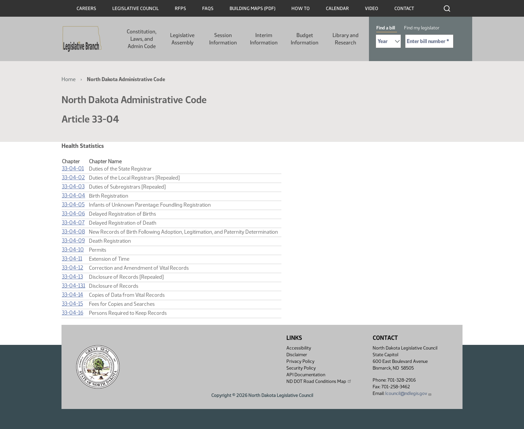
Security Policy (301, 368)
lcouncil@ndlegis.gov (408, 393)
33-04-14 (72, 294)
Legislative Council (135, 8)
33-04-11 (72, 258)
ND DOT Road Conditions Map (319, 381)
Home (68, 79)
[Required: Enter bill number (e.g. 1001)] (429, 41)
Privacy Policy (300, 361)
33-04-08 (73, 231)
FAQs (208, 8)
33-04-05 (73, 204)
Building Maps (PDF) (252, 8)
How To (300, 8)
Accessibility (298, 348)
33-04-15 (72, 303)
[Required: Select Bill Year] (388, 41)
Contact (404, 8)
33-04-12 (72, 267)
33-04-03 (73, 186)
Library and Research (346, 39)
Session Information (223, 39)
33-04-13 (72, 276)
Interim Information (264, 39)
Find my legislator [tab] (421, 28)
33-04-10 (73, 249)
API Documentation (305, 375)
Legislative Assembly (182, 39)
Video (371, 8)
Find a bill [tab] (385, 28)
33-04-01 (73, 168)
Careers (86, 8)
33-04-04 (73, 195)
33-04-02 (73, 177)
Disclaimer (296, 355)
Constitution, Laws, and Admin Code (141, 38)
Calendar (337, 8)
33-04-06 (73, 213)
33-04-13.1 (73, 285)
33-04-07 (73, 222)
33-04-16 (72, 312)
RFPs (180, 8)
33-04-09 (73, 240)
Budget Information (304, 39)
